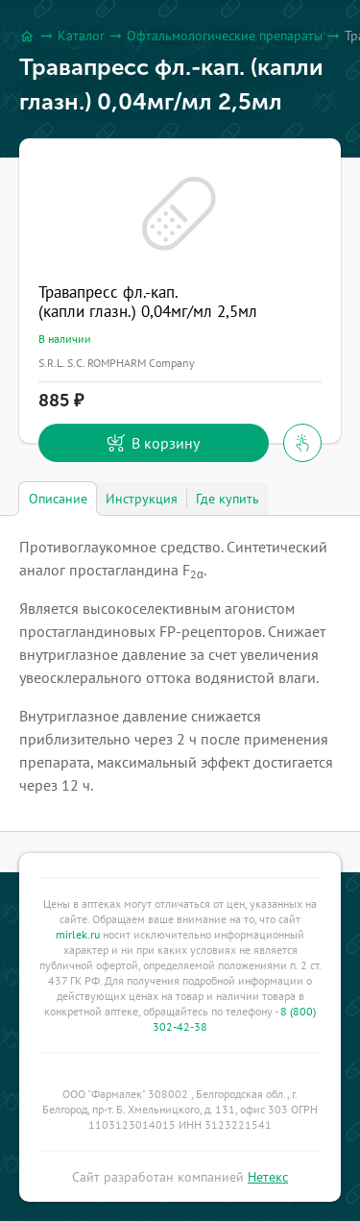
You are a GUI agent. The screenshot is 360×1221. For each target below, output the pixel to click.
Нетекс (268, 1176)
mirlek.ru (78, 934)
